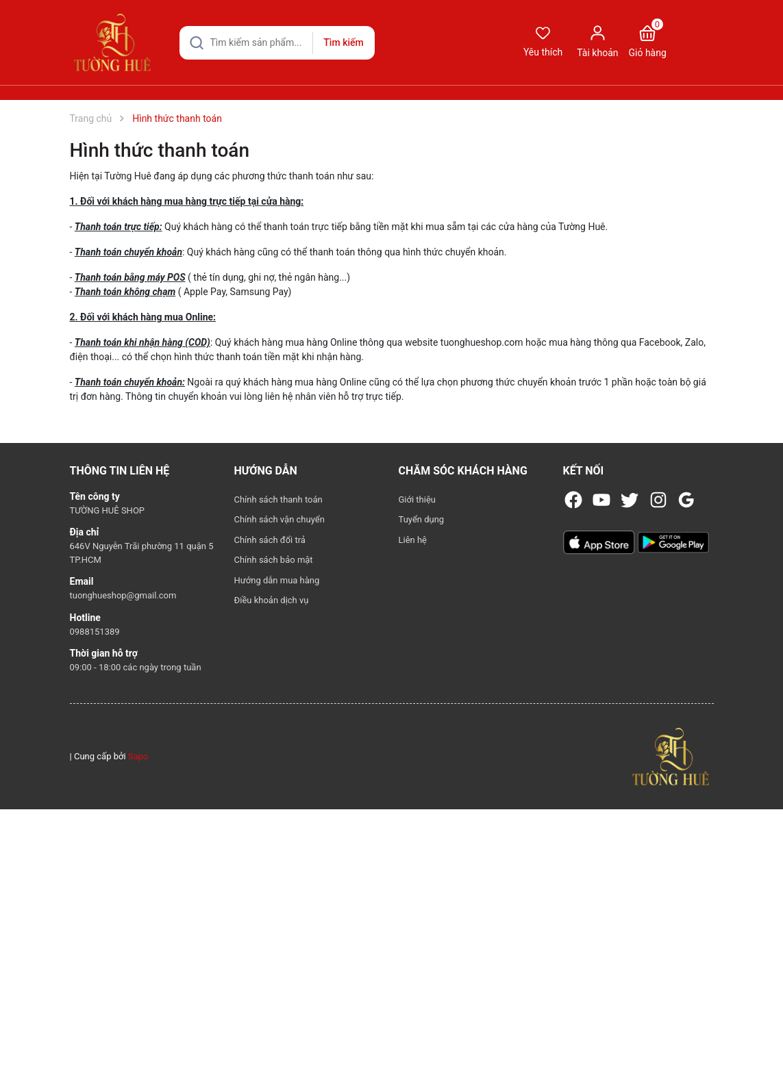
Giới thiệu (417, 499)
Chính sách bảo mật (273, 560)
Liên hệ (413, 540)
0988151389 (95, 631)
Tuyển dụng (422, 519)
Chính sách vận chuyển (279, 519)
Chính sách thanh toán (278, 499)
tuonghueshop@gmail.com (123, 595)
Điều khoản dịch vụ (271, 600)
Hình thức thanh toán (160, 150)
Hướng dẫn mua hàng (277, 580)
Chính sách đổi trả (270, 540)
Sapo (138, 756)
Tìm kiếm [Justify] (343, 42)
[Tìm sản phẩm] (277, 43)
